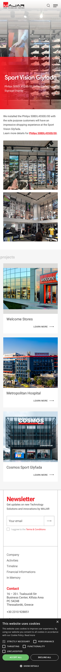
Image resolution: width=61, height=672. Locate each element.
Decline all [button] (44, 657)
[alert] (30, 645)
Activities (12, 560)
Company (13, 554)
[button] (30, 666)
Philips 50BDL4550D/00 (43, 133)
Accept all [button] (16, 657)
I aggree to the (28, 529)
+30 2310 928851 (18, 612)
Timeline (12, 566)
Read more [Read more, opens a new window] (30, 635)
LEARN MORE (41, 326)
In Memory (13, 577)
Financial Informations (21, 572)
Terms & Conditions (36, 529)
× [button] (57, 622)
